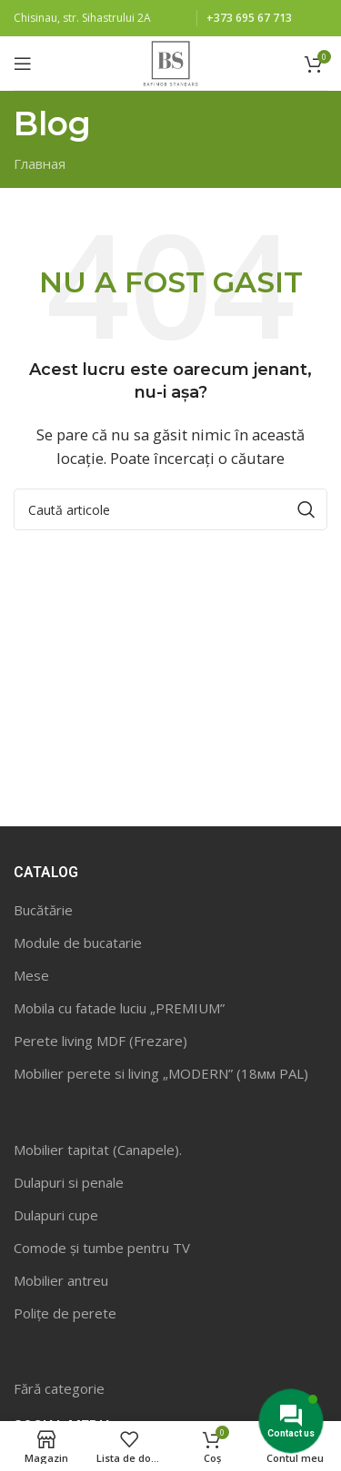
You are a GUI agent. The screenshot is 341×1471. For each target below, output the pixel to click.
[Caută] (170, 509)
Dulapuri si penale (69, 1182)
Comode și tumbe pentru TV (102, 1248)
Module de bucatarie (78, 942)
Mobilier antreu (61, 1280)
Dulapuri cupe (56, 1215)
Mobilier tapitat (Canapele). (98, 1149)
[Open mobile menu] (23, 63)
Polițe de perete (65, 1313)
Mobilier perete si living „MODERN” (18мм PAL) (161, 1073)
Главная (39, 163)
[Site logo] (170, 62)
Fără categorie (59, 1388)
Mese (31, 975)
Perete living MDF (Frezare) (100, 1041)
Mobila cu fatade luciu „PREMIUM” (119, 1008)
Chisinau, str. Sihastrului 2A (82, 17)
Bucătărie (43, 910)
